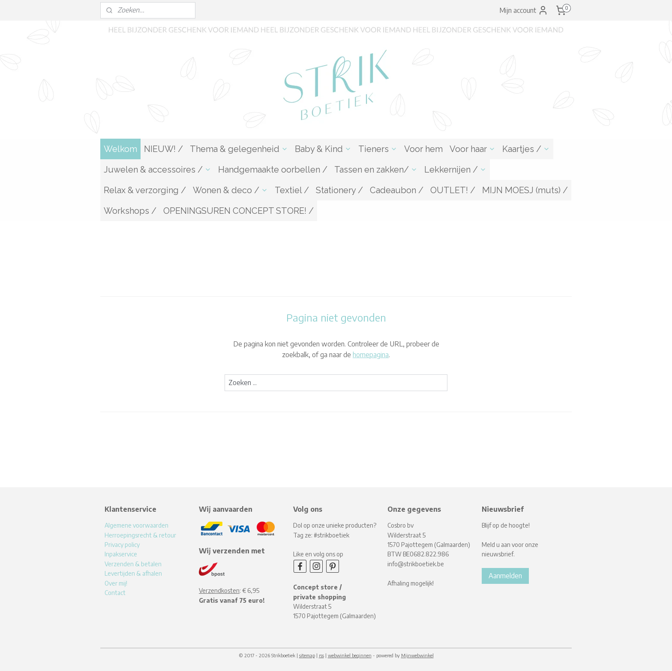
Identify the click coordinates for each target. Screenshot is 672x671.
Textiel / (292, 190)
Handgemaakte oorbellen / (272, 169)
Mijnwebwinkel (417, 655)
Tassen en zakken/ (375, 169)
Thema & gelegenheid (239, 149)
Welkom (120, 149)
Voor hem (423, 149)
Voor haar (472, 149)
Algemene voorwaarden (136, 525)
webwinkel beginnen (350, 655)
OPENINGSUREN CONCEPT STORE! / (238, 211)
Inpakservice (121, 554)
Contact (115, 592)
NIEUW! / (163, 149)
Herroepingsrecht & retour (140, 535)
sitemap (307, 655)
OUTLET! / (452, 190)
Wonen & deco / (230, 190)
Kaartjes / (526, 149)
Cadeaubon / (396, 190)
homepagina (371, 354)
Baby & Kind (323, 149)
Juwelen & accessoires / (157, 169)
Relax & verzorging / (145, 190)
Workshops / (130, 211)
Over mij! (116, 583)
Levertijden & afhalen (133, 573)
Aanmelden (505, 575)
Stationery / (339, 190)
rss (321, 655)
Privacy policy (122, 544)
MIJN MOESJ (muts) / (525, 190)
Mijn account (523, 10)
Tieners (377, 149)
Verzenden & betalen (133, 564)
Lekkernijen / (455, 169)
